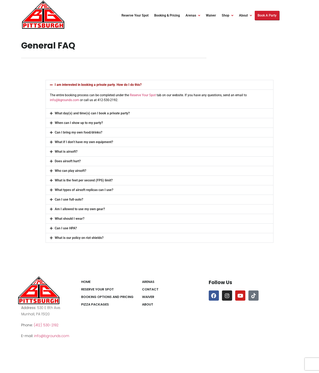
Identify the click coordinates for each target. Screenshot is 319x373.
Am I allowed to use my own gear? (80, 209)
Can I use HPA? (66, 228)
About (245, 15)
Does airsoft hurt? (68, 161)
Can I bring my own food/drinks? (78, 132)
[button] (159, 84)
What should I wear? (69, 219)
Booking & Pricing (167, 15)
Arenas (193, 15)
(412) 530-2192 (46, 325)
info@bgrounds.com (64, 100)
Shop (227, 15)
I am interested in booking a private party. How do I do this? (98, 85)
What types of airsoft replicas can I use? (84, 190)
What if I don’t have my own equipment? (84, 142)
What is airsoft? (66, 151)
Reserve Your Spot (135, 15)
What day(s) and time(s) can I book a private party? (92, 113)
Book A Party (267, 15)
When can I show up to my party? (79, 123)
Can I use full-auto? (69, 199)
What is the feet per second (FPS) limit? (84, 180)
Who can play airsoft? (70, 171)
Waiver (211, 15)
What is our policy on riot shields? (79, 238)
